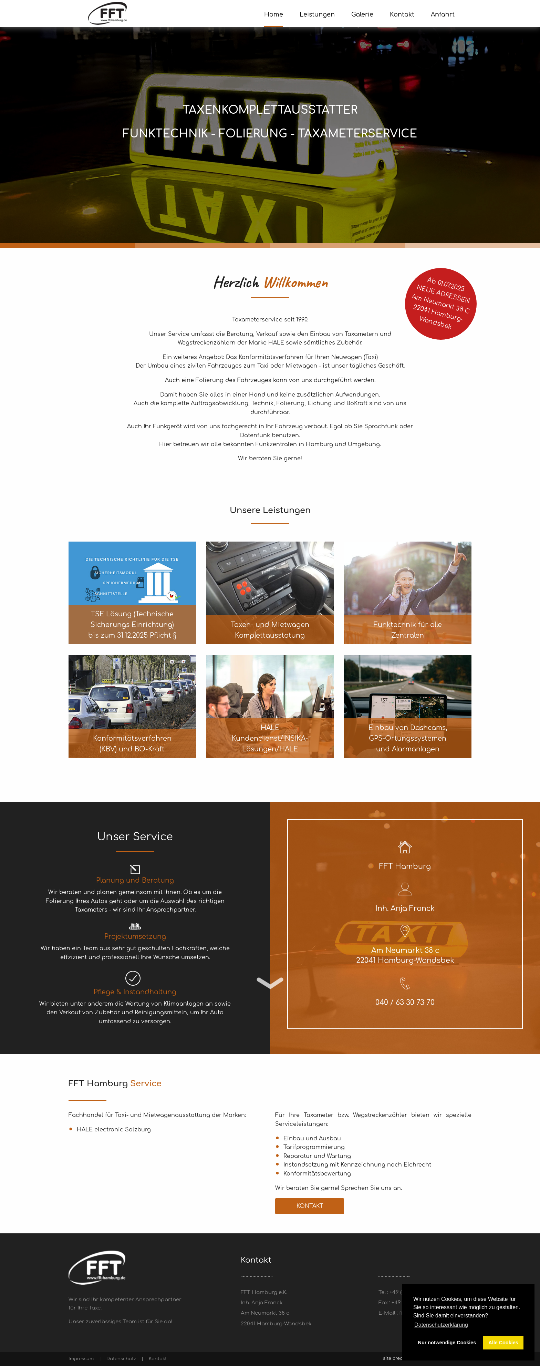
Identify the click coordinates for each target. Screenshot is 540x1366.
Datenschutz (121, 1358)
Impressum (81, 1358)
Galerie (362, 14)
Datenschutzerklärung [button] (441, 1325)
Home (273, 14)
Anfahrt (443, 14)
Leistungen (317, 14)
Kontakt (310, 1206)
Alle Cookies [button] (503, 1342)
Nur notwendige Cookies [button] (447, 1342)
